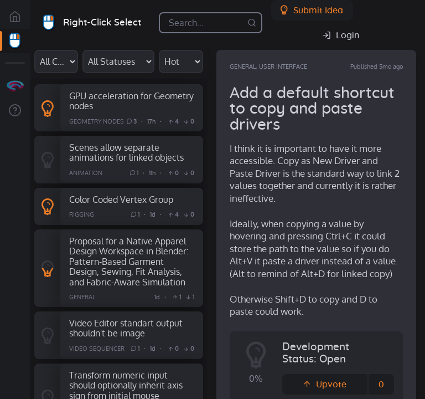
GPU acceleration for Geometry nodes (131, 100)
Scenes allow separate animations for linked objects (126, 152)
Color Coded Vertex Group (121, 199)
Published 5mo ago (376, 66)
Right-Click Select (102, 22)
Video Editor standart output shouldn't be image (126, 328)
